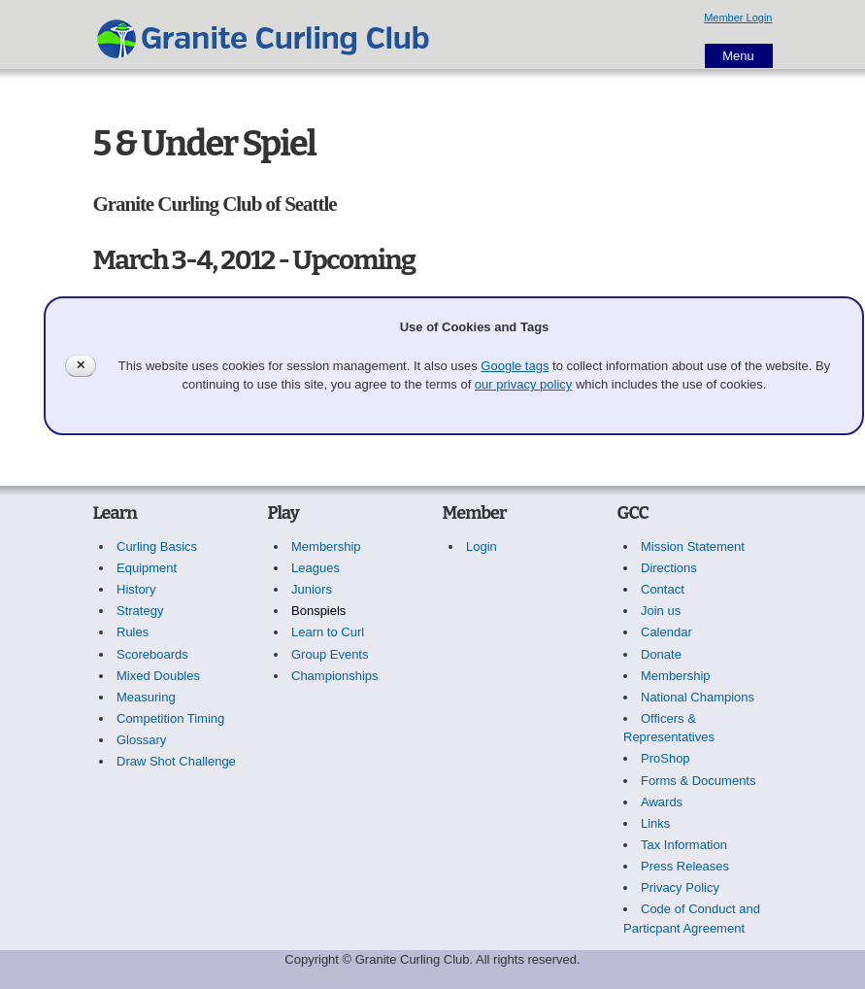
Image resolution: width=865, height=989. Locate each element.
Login (481, 546)
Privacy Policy (680, 887)
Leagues (315, 568)
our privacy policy (523, 384)
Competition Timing (170, 718)
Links (655, 823)
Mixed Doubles (158, 675)
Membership (326, 546)
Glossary (141, 740)
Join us (661, 610)
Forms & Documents (698, 780)
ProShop (665, 758)
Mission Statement (693, 546)
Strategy (139, 610)
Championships (335, 675)
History (135, 589)
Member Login (738, 17)
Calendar (666, 632)
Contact (662, 589)
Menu (738, 56)
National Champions (697, 697)
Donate (661, 654)
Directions (669, 568)
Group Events (330, 654)
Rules (132, 632)
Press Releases (685, 866)
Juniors (311, 589)
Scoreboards (152, 654)
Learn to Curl (327, 632)
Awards (661, 802)
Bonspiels (318, 610)
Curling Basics (156, 546)
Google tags (515, 365)
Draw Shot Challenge (176, 761)
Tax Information (684, 844)
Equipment (146, 568)
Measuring (146, 697)
